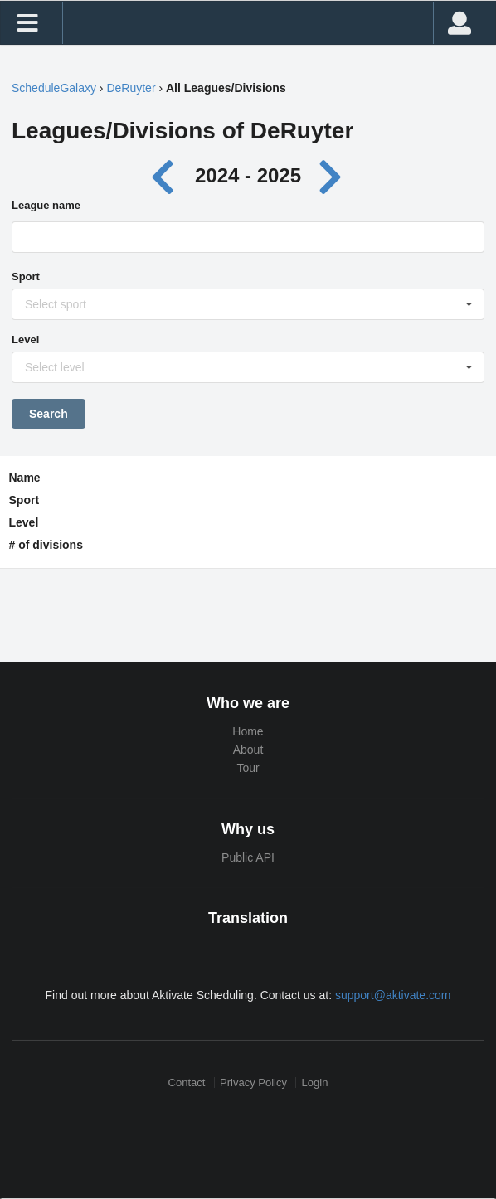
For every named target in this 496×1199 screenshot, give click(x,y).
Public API (248, 857)
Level (25, 339)
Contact (187, 1082)
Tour (247, 767)
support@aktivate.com (393, 995)
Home (247, 731)
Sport (26, 276)
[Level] (248, 371)
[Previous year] (167, 175)
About (248, 749)
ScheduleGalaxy (54, 88)
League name (46, 205)
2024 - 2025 (248, 175)
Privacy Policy (253, 1082)
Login (315, 1082)
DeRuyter (130, 88)
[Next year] (332, 175)
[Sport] (248, 308)
